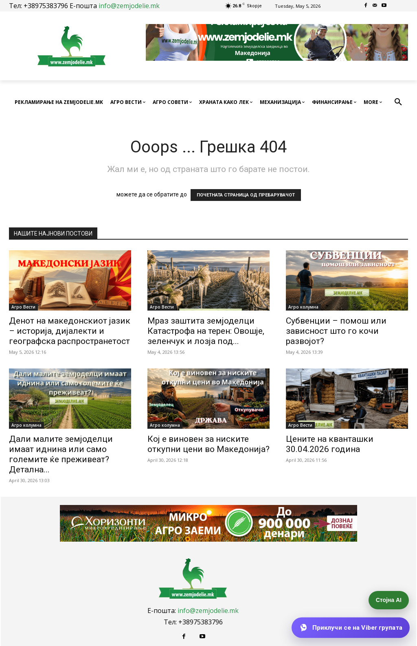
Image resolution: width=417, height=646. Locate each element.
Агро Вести (23, 307)
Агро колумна (303, 307)
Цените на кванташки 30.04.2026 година (329, 444)
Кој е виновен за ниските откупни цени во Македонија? (208, 444)
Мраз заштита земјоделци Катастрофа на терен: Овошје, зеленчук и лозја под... (205, 331)
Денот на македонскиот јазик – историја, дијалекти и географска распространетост (69, 331)
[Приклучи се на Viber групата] (350, 627)
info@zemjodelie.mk (129, 5)
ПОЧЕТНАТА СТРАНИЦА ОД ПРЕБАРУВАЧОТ (246, 195)
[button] (398, 102)
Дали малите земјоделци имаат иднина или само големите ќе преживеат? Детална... (61, 454)
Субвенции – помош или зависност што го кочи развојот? (336, 331)
